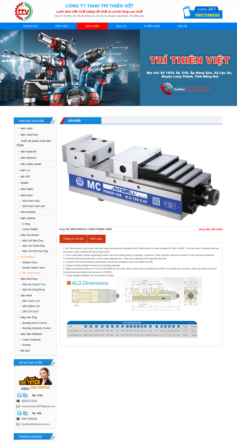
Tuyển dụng (152, 26)
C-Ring (26, 224)
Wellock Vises (29, 262)
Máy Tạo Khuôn (30, 234)
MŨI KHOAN (28, 212)
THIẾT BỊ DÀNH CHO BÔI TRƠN (33, 143)
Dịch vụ (121, 26)
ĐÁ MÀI (25, 350)
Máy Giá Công (29, 278)
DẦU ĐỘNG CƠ (31, 306)
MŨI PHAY (27, 195)
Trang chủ (30, 26)
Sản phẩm (92, 26)
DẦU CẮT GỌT (30, 311)
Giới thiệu (61, 26)
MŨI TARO (27, 189)
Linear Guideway (31, 339)
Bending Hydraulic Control (36, 328)
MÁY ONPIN (28, 218)
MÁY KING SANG (31, 164)
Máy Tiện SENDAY (31, 333)
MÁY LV (25, 170)
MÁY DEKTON (29, 134)
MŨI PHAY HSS (31, 201)
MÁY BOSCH (28, 157)
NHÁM (24, 182)
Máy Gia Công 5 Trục (34, 284)
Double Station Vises (33, 267)
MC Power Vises (31, 273)
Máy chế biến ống (32, 240)
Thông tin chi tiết (73, 238)
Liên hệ (182, 26)
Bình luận (96, 238)
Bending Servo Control (34, 323)
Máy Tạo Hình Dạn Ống (35, 251)
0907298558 (207, 15)
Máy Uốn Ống (29, 317)
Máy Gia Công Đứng (33, 289)
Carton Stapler (30, 229)
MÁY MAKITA (28, 151)
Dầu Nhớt (26, 295)
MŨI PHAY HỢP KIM (33, 206)
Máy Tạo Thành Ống (33, 245)
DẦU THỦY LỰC (31, 301)
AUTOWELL (28, 256)
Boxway (26, 344)
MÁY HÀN (26, 128)
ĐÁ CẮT (25, 176)
